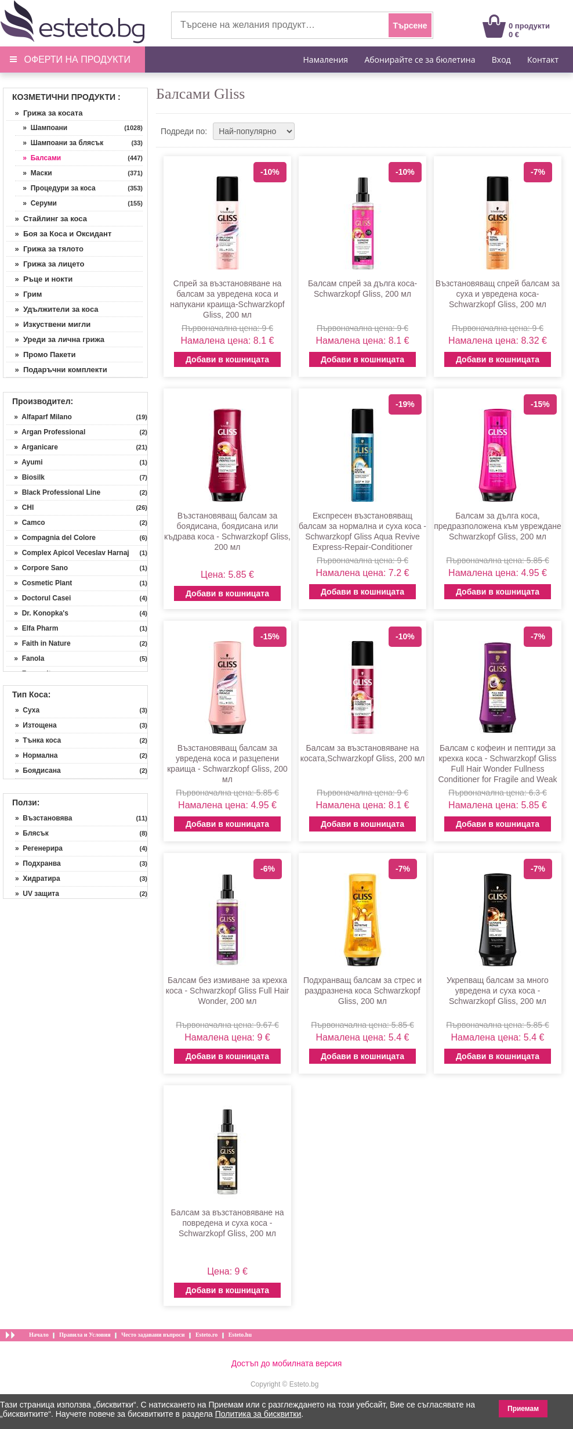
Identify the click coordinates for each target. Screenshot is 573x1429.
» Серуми (36, 203)
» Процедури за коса (55, 188)
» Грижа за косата (44, 113)
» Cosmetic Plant (39, 583)
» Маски (33, 173)
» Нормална (36, 755)
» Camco (25, 523)
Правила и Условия (85, 1334)
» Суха (27, 710)
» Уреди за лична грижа (55, 339)
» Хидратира (37, 878)
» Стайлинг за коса (46, 218)
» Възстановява (43, 818)
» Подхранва (38, 863)
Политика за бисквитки (258, 1414)
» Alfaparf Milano (39, 417)
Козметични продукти (63, 97)
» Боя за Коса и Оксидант (58, 233)
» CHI (20, 507)
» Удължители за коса (52, 309)
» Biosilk (25, 477)
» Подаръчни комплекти (56, 369)
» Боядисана (38, 770)
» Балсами (38, 158)
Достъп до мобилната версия (286, 1363)
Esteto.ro (206, 1334)
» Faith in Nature (38, 643)
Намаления (326, 59)
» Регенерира (39, 848)
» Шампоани (41, 128)
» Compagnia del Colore (51, 538)
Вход (501, 59)
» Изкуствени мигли (48, 324)
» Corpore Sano (37, 568)
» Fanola (25, 658)
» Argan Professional (45, 432)
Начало (39, 1334)
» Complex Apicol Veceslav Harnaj (67, 553)
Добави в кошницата (227, 359)
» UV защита (37, 894)
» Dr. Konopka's (37, 613)
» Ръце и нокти (39, 279)
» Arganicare (32, 447)
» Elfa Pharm (32, 628)
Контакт (543, 59)
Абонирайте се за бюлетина (419, 59)
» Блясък (32, 833)
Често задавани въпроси (153, 1334)
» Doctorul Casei (38, 598)
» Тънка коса (38, 740)
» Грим (24, 294)
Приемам (523, 1409)
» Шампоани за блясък (59, 143)
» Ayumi (24, 462)
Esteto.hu (240, 1334)
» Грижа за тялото (45, 248)
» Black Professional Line (53, 492)
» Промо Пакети (40, 354)
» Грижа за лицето (45, 264)
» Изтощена (36, 725)
